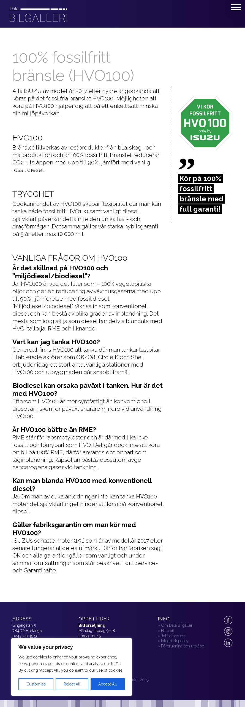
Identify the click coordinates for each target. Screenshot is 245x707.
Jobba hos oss (173, 635)
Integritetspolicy (175, 640)
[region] (71, 667)
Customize (36, 684)
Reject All (72, 684)
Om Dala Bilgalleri (177, 625)
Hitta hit (167, 630)
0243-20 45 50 (25, 635)
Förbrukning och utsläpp (182, 646)
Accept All (107, 684)
